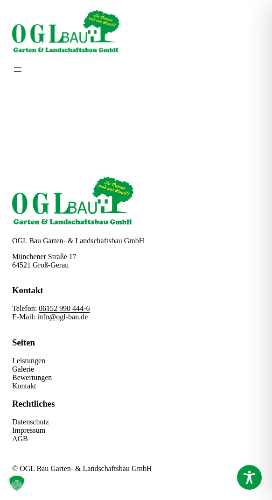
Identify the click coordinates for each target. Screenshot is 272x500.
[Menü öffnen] (17, 69)
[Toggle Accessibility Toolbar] (249, 477)
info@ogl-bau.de (62, 317)
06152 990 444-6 (64, 308)
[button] (17, 483)
